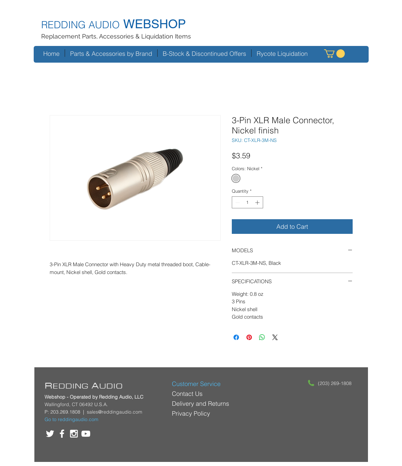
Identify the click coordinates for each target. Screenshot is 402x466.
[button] (334, 53)
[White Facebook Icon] (62, 433)
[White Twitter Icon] (50, 433)
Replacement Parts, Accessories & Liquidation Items (116, 36)
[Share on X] (275, 337)
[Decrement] (237, 202)
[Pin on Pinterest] (249, 337)
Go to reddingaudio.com (71, 419)
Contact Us (187, 394)
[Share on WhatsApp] (262, 337)
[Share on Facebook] (236, 337)
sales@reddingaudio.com (114, 412)
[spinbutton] (247, 202)
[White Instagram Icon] (73, 433)
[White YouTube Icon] (85, 433)
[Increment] (258, 202)
